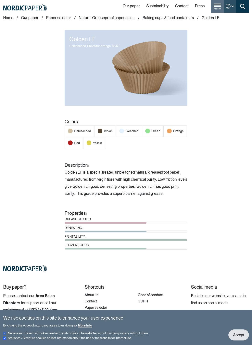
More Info (85, 328)
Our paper (29, 18)
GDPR (143, 301)
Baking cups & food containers (168, 18)
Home (8, 18)
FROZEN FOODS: (77, 245)
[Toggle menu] (217, 8)
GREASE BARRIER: (78, 219)
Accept (238, 337)
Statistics (70, 340)
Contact (91, 301)
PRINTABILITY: (75, 236)
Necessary (78, 336)
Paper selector (58, 18)
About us (91, 295)
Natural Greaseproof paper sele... (107, 18)
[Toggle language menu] (230, 6)
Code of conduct (150, 295)
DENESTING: (74, 228)
